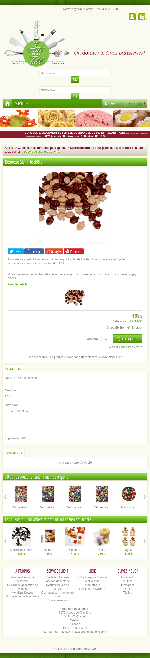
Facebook (127, 577)
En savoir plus (13, 368)
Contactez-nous (57, 600)
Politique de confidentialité (22, 596)
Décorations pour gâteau (49, 148)
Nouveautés (114, 103)
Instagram (127, 585)
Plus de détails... (19, 284)
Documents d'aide (57, 585)
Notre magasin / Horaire (78, 9)
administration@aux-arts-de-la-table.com (80, 631)
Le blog (127, 588)
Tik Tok (127, 592)
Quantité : (93, 338)
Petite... (48, 550)
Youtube (127, 581)
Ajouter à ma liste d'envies (125, 347)
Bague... (129, 550)
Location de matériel (57, 581)
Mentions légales (22, 592)
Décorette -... (21, 507)
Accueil (9, 148)
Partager (34, 251)
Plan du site (92, 585)
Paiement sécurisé (22, 577)
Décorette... (75, 550)
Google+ (53, 251)
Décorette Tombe (21, 550)
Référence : (120, 321)
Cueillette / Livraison (57, 577)
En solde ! (136, 103)
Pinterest (73, 251)
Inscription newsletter (92, 588)
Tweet (16, 251)
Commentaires (13, 453)
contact (87, 357)
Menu (22, 103)
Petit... (102, 550)
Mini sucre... (129, 507)
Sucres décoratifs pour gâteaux (91, 148)
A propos (22, 581)
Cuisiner (23, 148)
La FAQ (57, 588)
